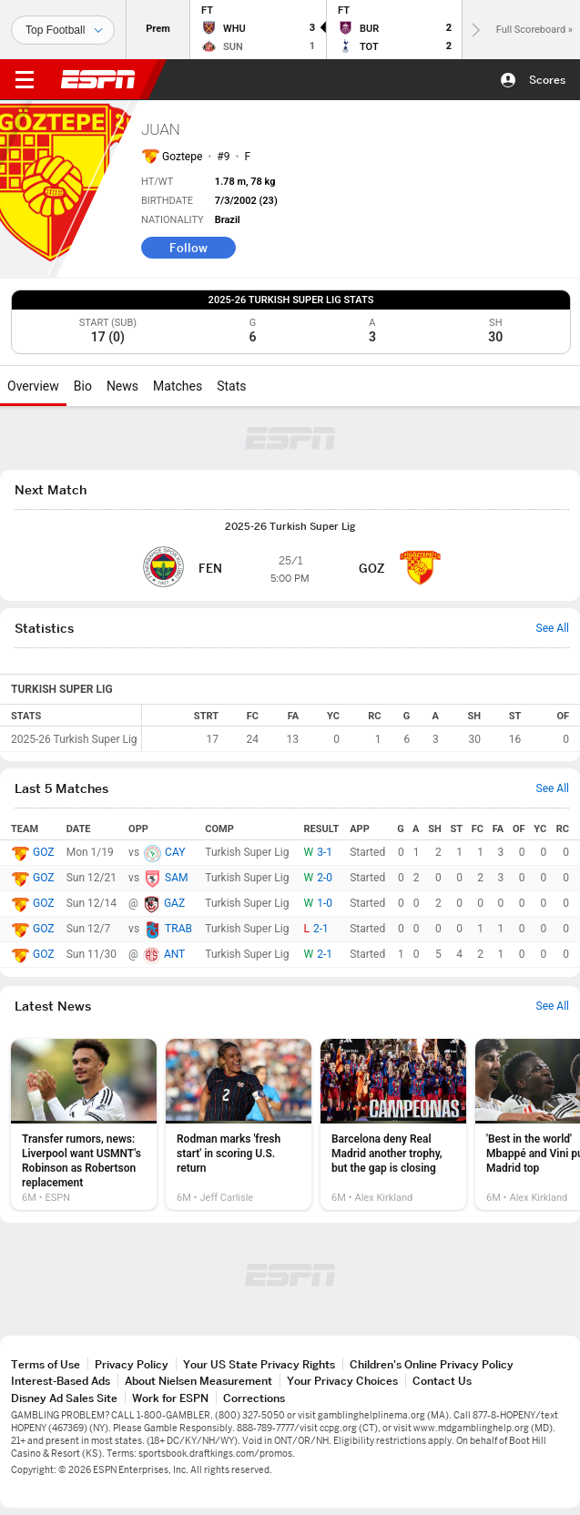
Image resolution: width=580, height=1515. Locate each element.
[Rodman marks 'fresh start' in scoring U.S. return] (238, 1124)
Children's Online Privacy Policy (432, 1364)
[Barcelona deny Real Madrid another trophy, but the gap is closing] (393, 1124)
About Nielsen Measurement (198, 1381)
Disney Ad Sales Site (64, 1398)
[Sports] (63, 30)
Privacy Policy (131, 1364)
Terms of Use (45, 1364)
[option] (84, 1124)
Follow (188, 247)
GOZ (43, 852)
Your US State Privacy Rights (259, 1364)
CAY (175, 852)
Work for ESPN (170, 1398)
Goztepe (182, 156)
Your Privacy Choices (342, 1381)
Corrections (254, 1398)
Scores (547, 79)
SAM (176, 877)
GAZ (174, 903)
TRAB (178, 928)
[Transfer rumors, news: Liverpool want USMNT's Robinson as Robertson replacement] (84, 1124)
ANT (174, 954)
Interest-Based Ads (60, 1381)
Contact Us (442, 1381)
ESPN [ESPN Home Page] (98, 79)
